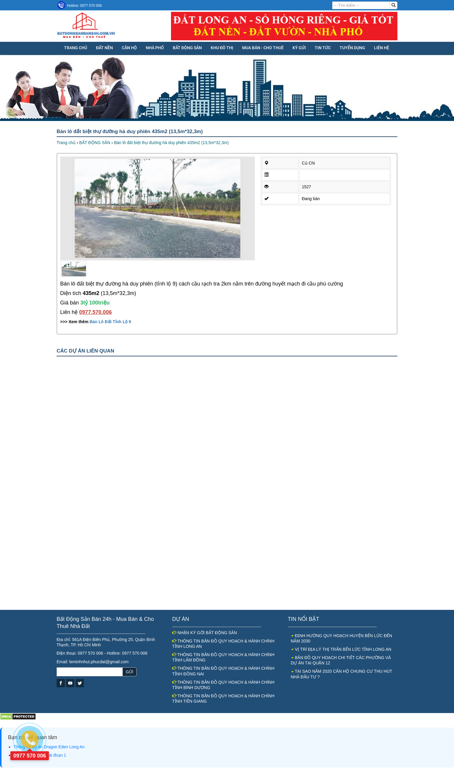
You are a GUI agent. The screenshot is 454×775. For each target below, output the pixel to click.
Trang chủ (75, 47)
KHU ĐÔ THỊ (222, 47)
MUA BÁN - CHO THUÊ (263, 47)
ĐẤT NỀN (104, 47)
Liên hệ (381, 47)
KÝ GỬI (299, 47)
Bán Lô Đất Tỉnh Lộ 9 (110, 321)
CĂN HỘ (129, 47)
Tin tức (323, 47)
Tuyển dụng (352, 47)
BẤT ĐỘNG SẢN (187, 47)
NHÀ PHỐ (155, 47)
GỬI (129, 671)
